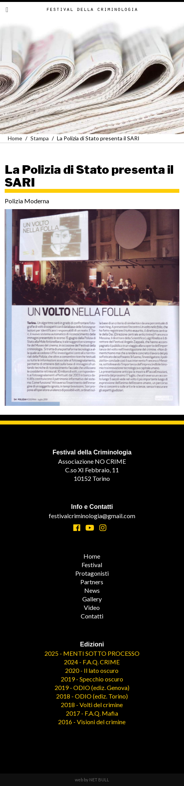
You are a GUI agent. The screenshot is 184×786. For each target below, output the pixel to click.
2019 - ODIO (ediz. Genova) (92, 687)
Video (92, 607)
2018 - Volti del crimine (92, 704)
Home (15, 138)
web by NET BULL (92, 779)
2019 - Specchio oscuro (92, 679)
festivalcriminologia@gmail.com (92, 515)
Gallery (92, 599)
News (92, 590)
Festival (91, 564)
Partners (91, 581)
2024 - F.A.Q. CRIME (92, 661)
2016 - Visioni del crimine (92, 721)
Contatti (92, 616)
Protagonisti (92, 573)
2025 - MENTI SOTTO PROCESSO (92, 653)
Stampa (39, 138)
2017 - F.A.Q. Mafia (92, 713)
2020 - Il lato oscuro (92, 670)
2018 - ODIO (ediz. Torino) (92, 696)
